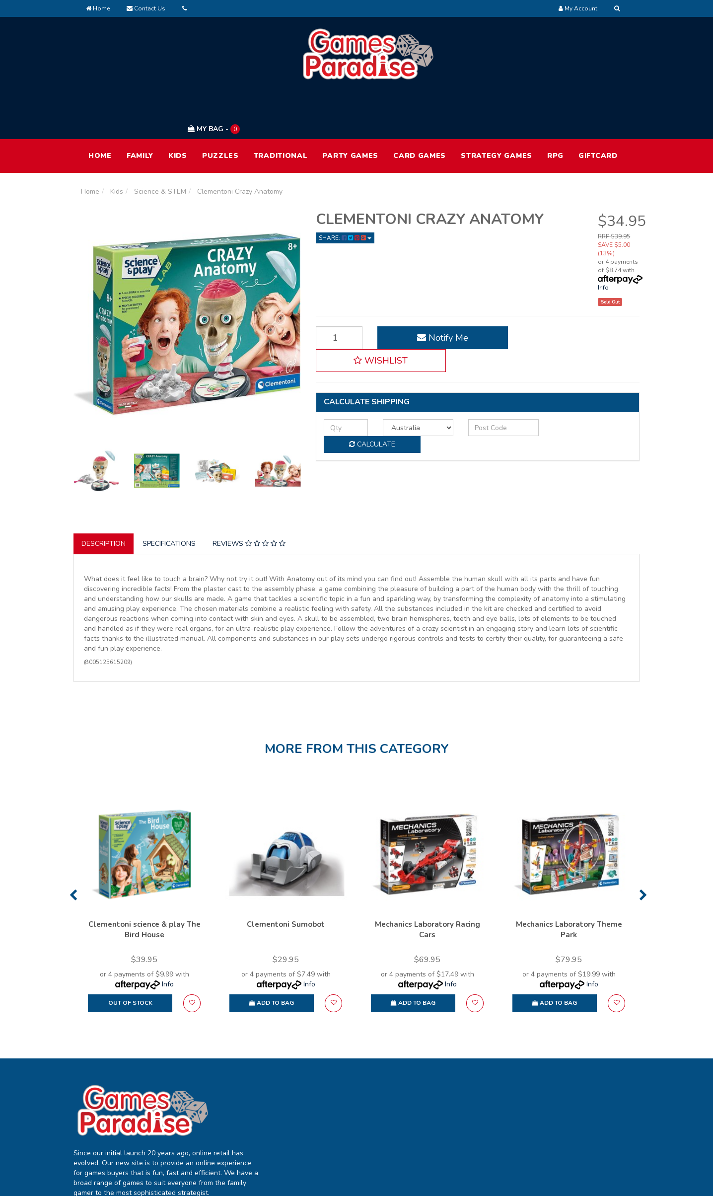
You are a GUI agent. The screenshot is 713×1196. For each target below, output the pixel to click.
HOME (100, 108)
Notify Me (435, 291)
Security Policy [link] (565, 1146)
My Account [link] (334, 1083)
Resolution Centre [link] (344, 1125)
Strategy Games (496, 108)
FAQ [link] (435, 1104)
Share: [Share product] (345, 191)
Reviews (249, 496)
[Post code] (491, 357)
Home (98, 8)
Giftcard (598, 108)
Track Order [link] (335, 1104)
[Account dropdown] (578, 8)
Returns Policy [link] (564, 1125)
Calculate (585, 357)
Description (103, 496)
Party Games (350, 108)
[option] (144, 860)
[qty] (343, 357)
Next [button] (643, 848)
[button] (576, 290)
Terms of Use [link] (563, 1083)
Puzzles (220, 108)
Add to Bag (271, 956)
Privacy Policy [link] (563, 1104)
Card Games (419, 108)
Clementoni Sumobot (286, 878)
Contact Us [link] (446, 1125)
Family (140, 108)
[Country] (410, 357)
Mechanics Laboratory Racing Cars (427, 883)
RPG (555, 108)
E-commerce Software (474, 1181)
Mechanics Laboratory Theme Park (569, 883)
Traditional (281, 108)
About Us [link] (443, 1083)
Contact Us (146, 8)
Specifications (169, 496)
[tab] (104, 496)
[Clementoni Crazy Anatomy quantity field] (336, 290)
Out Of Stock (130, 956)
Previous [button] (73, 848)
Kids (177, 108)
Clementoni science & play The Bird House (144, 883)
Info (603, 240)
